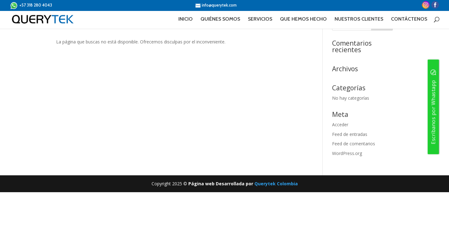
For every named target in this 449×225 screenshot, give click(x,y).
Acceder (340, 125)
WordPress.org (347, 153)
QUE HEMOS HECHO (303, 19)
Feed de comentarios (353, 144)
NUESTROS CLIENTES (359, 19)
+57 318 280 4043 (31, 5)
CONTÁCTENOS (409, 19)
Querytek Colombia (276, 184)
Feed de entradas (349, 134)
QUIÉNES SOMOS (220, 19)
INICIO (185, 19)
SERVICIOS (260, 19)
